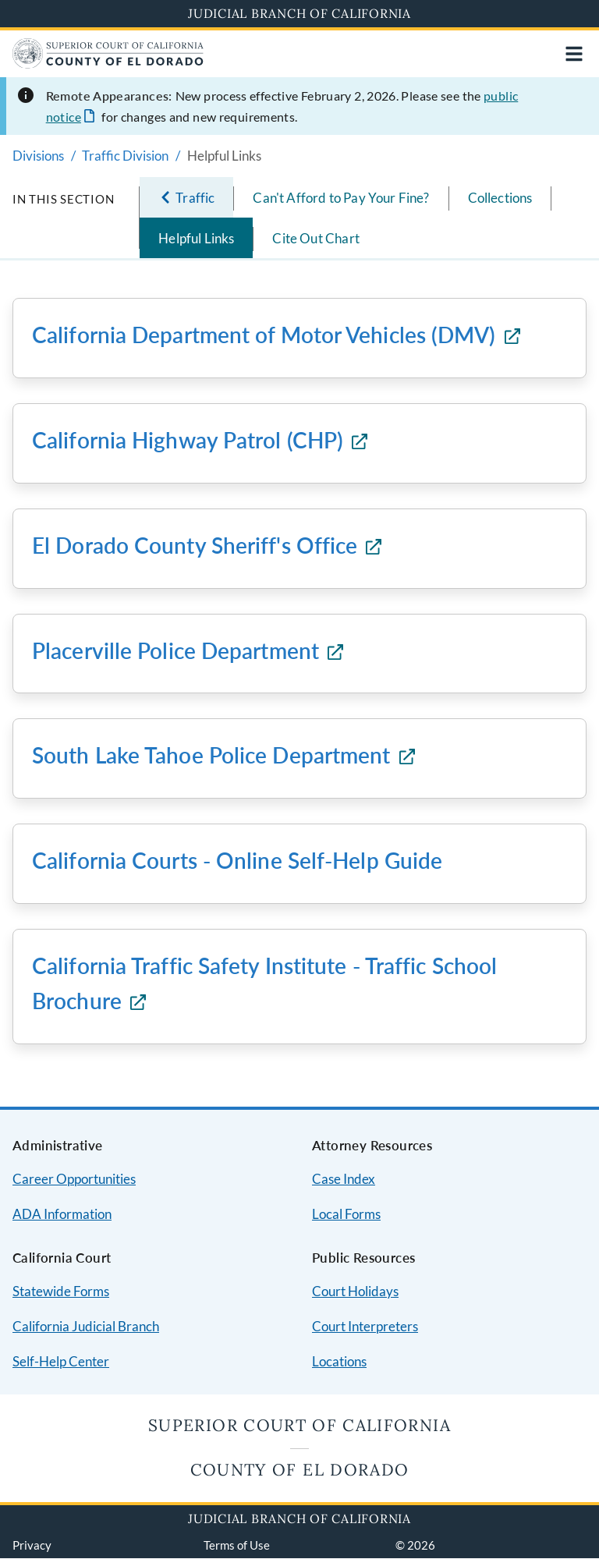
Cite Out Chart (315, 238)
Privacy (31, 1545)
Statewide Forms (60, 1291)
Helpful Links (196, 238)
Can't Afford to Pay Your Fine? (341, 198)
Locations (339, 1361)
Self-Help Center (60, 1361)
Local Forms (346, 1214)
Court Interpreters (365, 1326)
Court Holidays (355, 1291)
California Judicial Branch (85, 1326)
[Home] (108, 63)
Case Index (343, 1179)
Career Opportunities (74, 1179)
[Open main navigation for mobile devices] (574, 54)
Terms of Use (237, 1545)
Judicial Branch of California (299, 13)
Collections (500, 198)
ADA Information (62, 1214)
